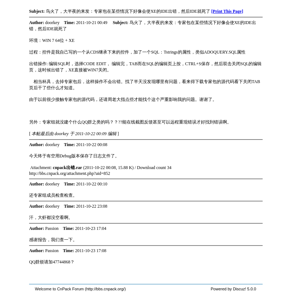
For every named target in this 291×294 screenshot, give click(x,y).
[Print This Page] (227, 11)
